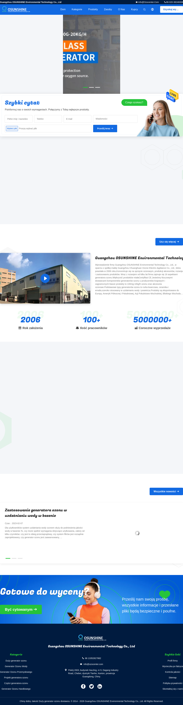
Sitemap (172, 677)
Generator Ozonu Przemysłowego (16, 672)
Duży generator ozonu (16, 660)
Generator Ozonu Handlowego (16, 689)
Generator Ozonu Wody (16, 666)
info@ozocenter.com (148, 2)
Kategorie (77, 9)
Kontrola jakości (172, 672)
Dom (63, 9)
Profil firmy (173, 660)
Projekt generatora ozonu (16, 677)
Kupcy (134, 9)
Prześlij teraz (103, 128)
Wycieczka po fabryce (172, 666)
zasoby (108, 9)
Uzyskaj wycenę (172, 9)
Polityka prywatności (172, 683)
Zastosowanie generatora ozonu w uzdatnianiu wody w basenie (36, 513)
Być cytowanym (18, 609)
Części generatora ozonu (16, 683)
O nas (121, 9)
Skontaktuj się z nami (173, 689)
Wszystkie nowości (165, 491)
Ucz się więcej (167, 241)
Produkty (93, 9)
